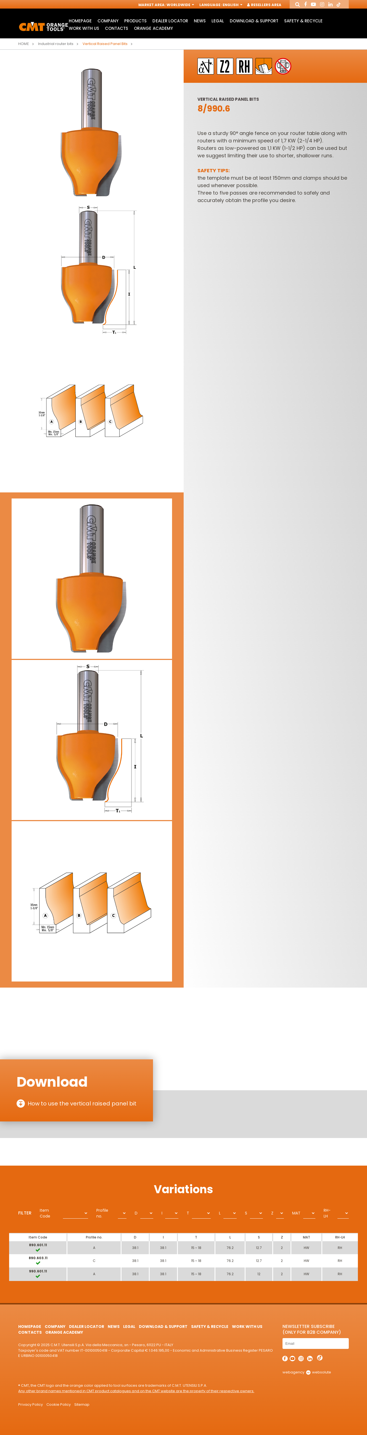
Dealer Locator (170, 21)
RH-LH (327, 1213)
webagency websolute (306, 1372)
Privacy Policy (30, 1404)
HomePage (80, 21)
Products (135, 21)
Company (107, 21)
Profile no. (102, 1213)
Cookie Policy (58, 1404)
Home (23, 43)
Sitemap (81, 1404)
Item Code (45, 1213)
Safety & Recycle (303, 21)
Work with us (84, 28)
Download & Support (254, 21)
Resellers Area (264, 4)
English (232, 4)
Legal (218, 21)
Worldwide (180, 4)
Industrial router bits (55, 43)
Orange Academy (153, 28)
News (200, 21)
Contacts (116, 28)
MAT (296, 1213)
